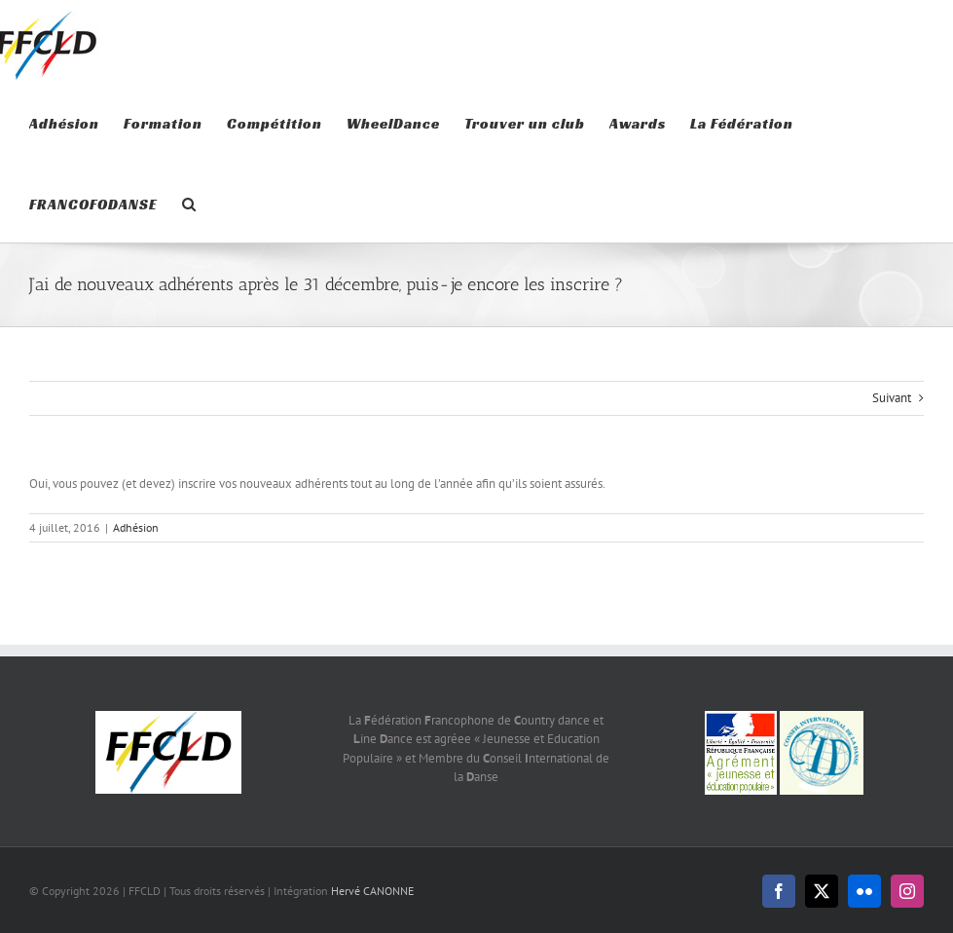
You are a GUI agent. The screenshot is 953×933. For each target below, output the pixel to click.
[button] (189, 202)
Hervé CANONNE (372, 890)
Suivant (891, 398)
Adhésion (136, 527)
